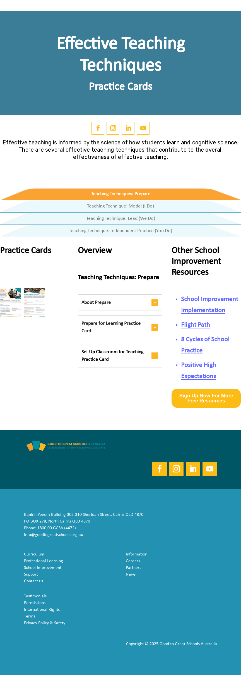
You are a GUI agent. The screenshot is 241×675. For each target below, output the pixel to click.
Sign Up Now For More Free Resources (206, 398)
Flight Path (195, 325)
